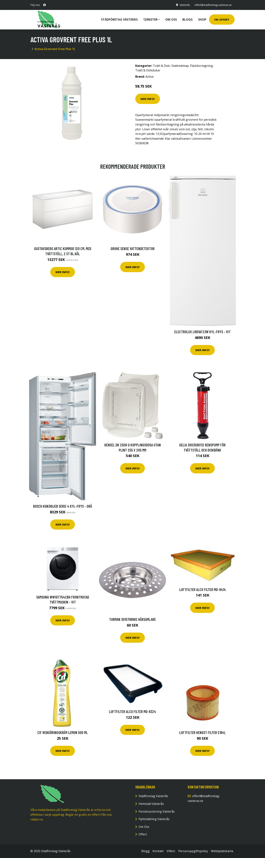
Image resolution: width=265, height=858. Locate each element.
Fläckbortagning (201, 66)
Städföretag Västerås (119, 19)
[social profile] (44, 4)
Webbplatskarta (222, 851)
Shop (202, 19)
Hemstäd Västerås (151, 804)
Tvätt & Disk (161, 66)
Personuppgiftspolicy (193, 851)
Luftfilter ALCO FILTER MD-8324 (132, 711)
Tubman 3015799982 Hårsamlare (132, 619)
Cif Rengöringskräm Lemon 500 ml (62, 732)
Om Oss (144, 827)
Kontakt (158, 851)
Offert (143, 834)
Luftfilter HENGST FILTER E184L (202, 732)
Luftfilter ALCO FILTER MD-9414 (202, 589)
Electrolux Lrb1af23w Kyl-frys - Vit (202, 331)
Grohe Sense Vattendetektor (133, 248)
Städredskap (180, 66)
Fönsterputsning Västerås (157, 811)
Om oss (171, 19)
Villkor (171, 851)
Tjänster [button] (150, 19)
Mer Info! (148, 99)
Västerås (185, 5)
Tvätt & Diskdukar (147, 70)
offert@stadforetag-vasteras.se (213, 5)
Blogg (187, 19)
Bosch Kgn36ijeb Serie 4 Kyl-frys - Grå (62, 506)
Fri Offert (221, 19)
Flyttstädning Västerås (154, 819)
